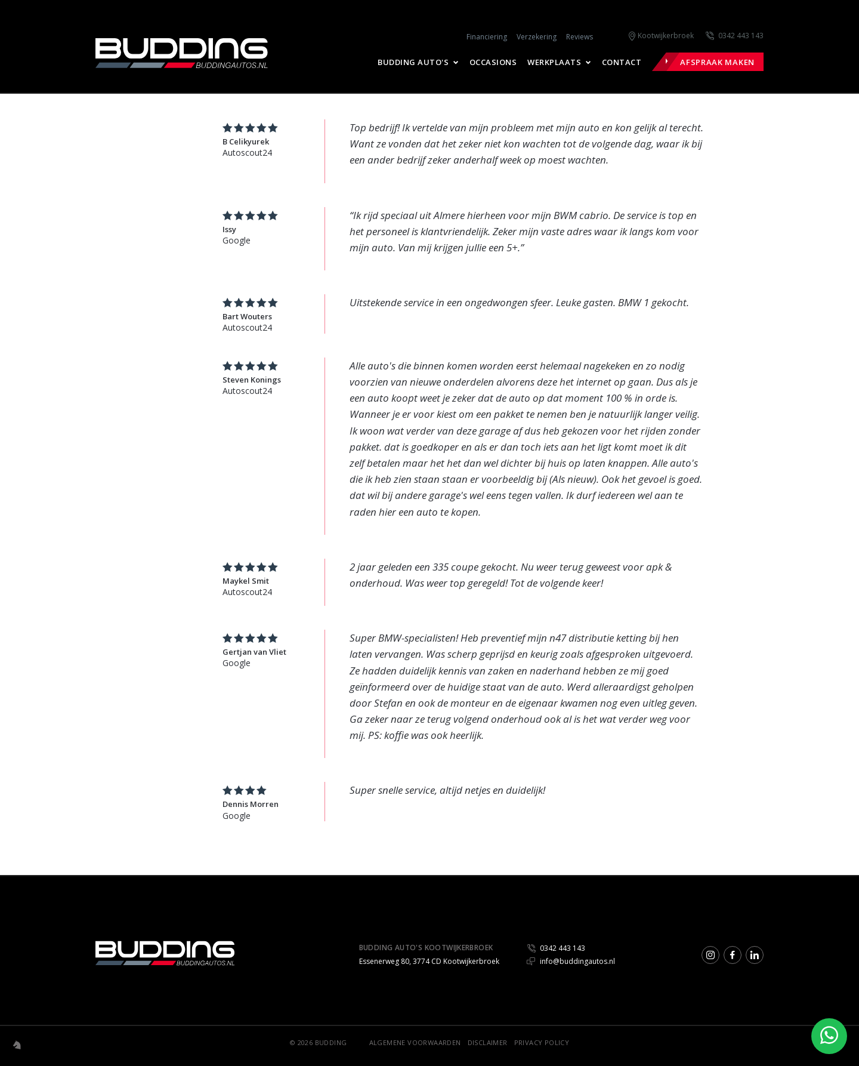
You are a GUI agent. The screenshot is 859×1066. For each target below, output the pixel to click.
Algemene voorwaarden (415, 1042)
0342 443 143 (741, 35)
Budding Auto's (413, 62)
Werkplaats (554, 62)
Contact (622, 62)
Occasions (493, 62)
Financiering (486, 37)
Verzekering (537, 37)
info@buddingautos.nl (571, 961)
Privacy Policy (542, 1042)
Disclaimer (488, 1042)
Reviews (579, 37)
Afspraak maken (717, 62)
